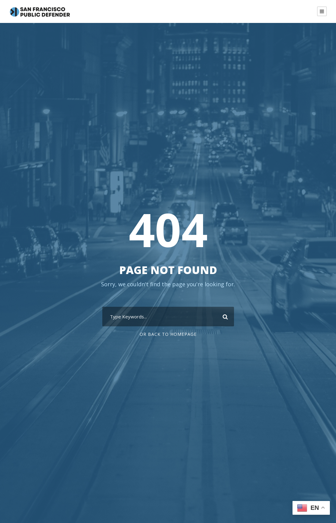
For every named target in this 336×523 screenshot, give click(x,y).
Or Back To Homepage (168, 334)
